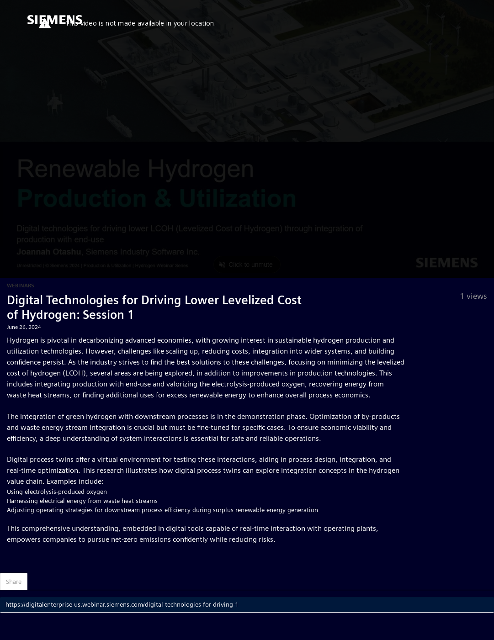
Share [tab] (13, 581)
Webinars (20, 285)
